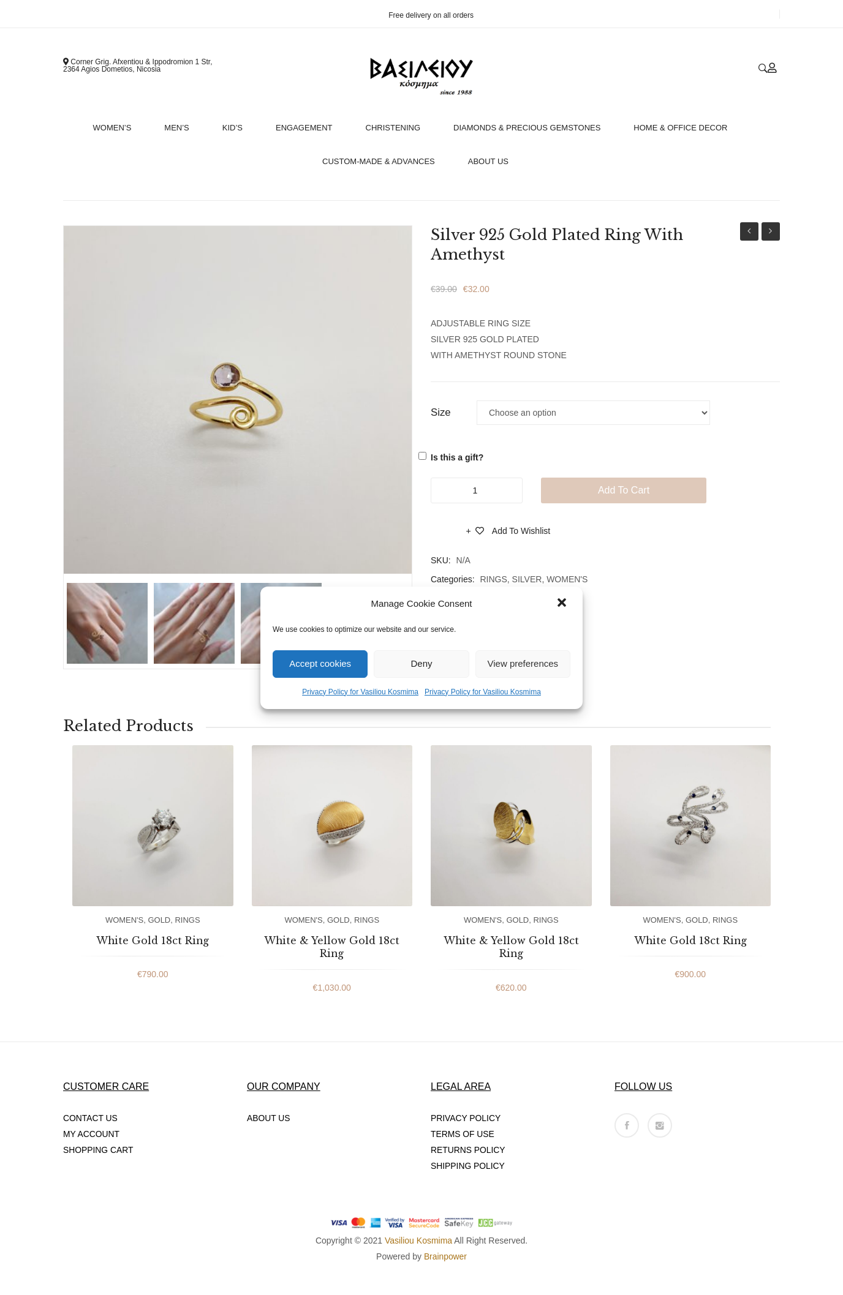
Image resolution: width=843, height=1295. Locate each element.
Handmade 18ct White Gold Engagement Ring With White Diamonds (749, 233)
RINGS (493, 579)
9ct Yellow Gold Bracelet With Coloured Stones (771, 233)
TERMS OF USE (463, 1134)
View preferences (523, 663)
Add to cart (623, 490)
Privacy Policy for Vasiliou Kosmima (360, 692)
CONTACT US (90, 1118)
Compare (448, 534)
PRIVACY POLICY (466, 1118)
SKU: (441, 560)
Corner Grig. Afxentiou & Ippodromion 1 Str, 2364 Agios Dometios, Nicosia (137, 65)
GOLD (159, 920)
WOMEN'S (567, 579)
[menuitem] (117, 124)
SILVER (527, 579)
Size (441, 412)
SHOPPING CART (98, 1150)
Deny (421, 663)
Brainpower (445, 1256)
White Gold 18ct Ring (152, 940)
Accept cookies (320, 663)
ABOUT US (268, 1118)
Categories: (453, 579)
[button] (563, 603)
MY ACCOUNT (91, 1134)
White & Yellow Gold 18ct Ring (331, 947)
